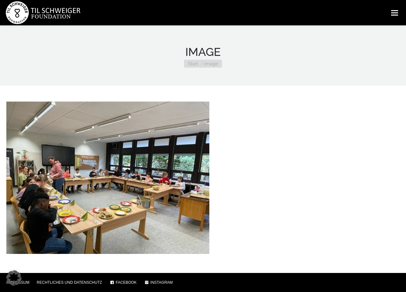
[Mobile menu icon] (394, 12)
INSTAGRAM (158, 282)
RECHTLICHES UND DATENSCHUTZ (69, 282)
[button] (14, 278)
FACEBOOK (123, 282)
